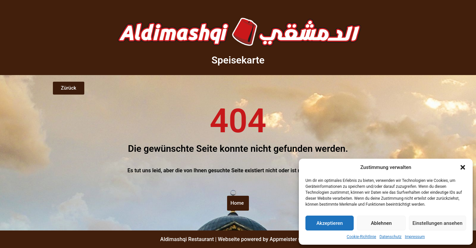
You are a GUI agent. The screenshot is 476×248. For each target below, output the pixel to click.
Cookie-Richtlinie (361, 236)
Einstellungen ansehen (437, 223)
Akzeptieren (329, 223)
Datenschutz (390, 236)
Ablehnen (381, 223)
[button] (462, 167)
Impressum (415, 236)
